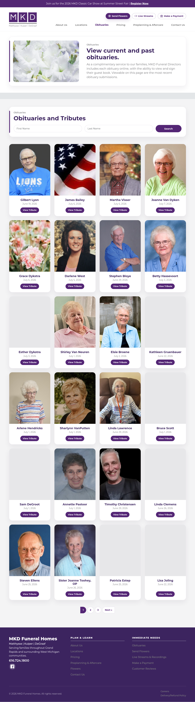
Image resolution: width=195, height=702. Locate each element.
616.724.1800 (19, 660)
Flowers (76, 668)
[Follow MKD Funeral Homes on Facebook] (12, 666)
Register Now (140, 3)
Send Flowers (140, 651)
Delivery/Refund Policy (173, 695)
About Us (61, 25)
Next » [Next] (108, 610)
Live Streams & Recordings (149, 657)
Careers (165, 691)
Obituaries (102, 25)
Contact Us (178, 25)
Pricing (120, 25)
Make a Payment (143, 662)
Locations (81, 25)
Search (168, 128)
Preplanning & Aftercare (148, 25)
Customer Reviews (144, 668)
